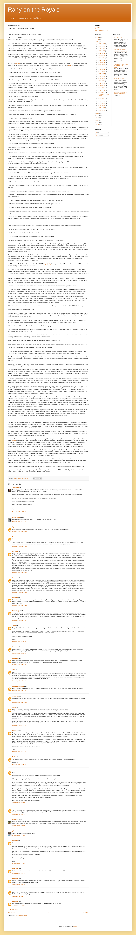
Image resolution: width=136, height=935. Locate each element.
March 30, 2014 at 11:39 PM (19, 605)
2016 (97, 37)
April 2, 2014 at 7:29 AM (18, 802)
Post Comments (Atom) (21, 915)
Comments (99, 135)
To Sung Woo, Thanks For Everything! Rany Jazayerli (121, 66)
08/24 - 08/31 (101, 69)
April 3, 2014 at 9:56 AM (18, 825)
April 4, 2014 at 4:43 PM (18, 835)
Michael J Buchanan (18, 686)
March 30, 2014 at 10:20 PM (19, 531)
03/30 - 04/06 (101, 92)
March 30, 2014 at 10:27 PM (19, 546)
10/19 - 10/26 (101, 51)
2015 (97, 39)
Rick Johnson (16, 517)
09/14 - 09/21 (101, 62)
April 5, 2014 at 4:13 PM (18, 873)
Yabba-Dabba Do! (119, 79)
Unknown (15, 551)
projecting (48, 264)
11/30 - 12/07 (101, 44)
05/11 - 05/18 (101, 85)
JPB (13, 670)
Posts (98, 132)
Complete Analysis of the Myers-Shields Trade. (120, 93)
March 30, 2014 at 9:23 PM (19, 521)
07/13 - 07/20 (101, 76)
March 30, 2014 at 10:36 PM (19, 572)
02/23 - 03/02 (101, 103)
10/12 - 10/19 (101, 53)
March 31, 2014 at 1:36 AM (19, 620)
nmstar (14, 808)
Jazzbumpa (15, 487)
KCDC (14, 770)
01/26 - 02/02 (101, 110)
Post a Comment (14, 909)
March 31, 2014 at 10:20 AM (19, 681)
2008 (97, 124)
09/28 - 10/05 (101, 57)
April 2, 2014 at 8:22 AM (18, 814)
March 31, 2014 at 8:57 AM (19, 664)
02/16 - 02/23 (101, 105)
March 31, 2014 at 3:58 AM (19, 641)
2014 (97, 42)
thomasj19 (15, 730)
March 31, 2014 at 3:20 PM (19, 751)
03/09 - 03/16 (101, 101)
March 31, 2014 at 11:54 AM (19, 690)
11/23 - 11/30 (101, 46)
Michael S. (15, 658)
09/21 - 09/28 (101, 60)
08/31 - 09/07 (101, 67)
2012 (97, 115)
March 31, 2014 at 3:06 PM (19, 725)
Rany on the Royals (34, 9)
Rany (13, 537)
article (69, 65)
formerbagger (16, 611)
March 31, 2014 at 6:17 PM (19, 765)
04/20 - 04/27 (101, 87)
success (17, 63)
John (13, 890)
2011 (97, 117)
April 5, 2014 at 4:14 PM (18, 884)
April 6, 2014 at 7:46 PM (18, 906)
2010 (97, 120)
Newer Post (11, 913)
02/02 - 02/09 (101, 108)
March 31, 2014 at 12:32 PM (19, 702)
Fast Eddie (15, 868)
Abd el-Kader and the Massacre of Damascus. (120, 50)
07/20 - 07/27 (101, 74)
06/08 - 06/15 (101, 81)
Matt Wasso (15, 819)
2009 (97, 122)
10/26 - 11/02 (101, 48)
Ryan (13, 527)
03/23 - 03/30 (101, 98)
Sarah (14, 707)
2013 (97, 113)
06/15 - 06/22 (101, 78)
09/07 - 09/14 (101, 64)
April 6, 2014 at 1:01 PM (18, 896)
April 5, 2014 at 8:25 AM (18, 863)
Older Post (85, 913)
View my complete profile (101, 30)
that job (14, 440)
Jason (14, 625)
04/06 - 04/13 (101, 90)
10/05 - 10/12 (101, 55)
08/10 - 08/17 (101, 71)
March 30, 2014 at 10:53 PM (19, 592)
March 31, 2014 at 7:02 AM (19, 653)
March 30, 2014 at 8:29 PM (19, 512)
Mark (13, 757)
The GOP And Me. (119, 38)
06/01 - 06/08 (101, 83)
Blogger (75, 926)
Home (48, 913)
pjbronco (14, 831)
